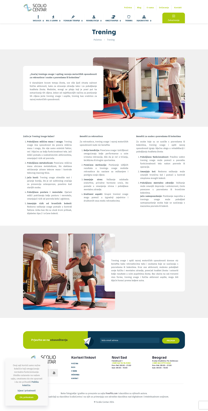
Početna (98, 40)
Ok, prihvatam (26, 397)
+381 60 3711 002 (161, 363)
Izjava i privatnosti (27, 390)
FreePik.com (112, 393)
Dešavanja (75, 375)
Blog (73, 367)
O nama (74, 371)
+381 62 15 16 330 (121, 363)
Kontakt (74, 378)
